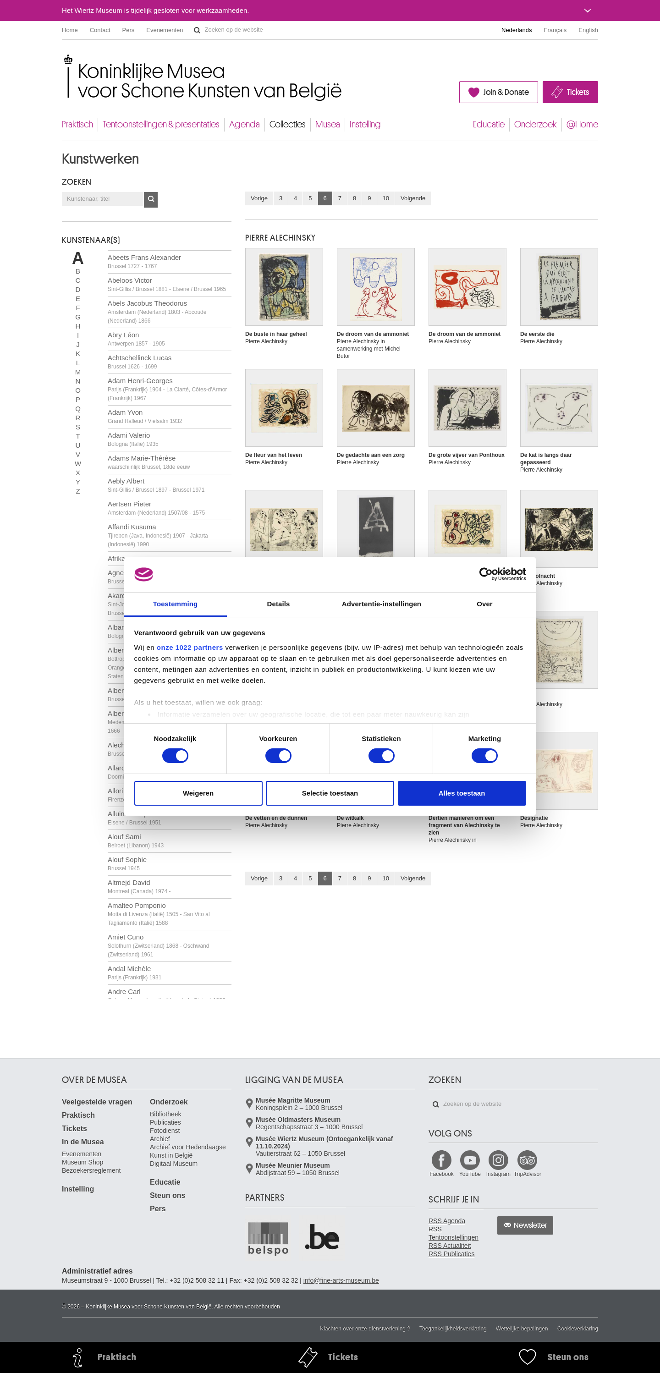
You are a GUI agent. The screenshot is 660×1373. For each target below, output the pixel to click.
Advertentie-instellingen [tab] (381, 604)
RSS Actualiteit (450, 1245)
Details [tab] (278, 604)
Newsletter (530, 1225)
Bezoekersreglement (91, 1170)
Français (555, 30)
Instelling (365, 124)
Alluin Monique (134, 818)
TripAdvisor (527, 1174)
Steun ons (167, 1195)
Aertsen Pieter (156, 508)
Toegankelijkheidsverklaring (453, 1328)
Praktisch (77, 124)
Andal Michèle (134, 973)
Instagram (498, 1174)
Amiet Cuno (158, 945)
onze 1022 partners (190, 647)
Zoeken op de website (197, 30)
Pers (128, 30)
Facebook (441, 1174)
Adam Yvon (145, 416)
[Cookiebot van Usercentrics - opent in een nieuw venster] (486, 574)
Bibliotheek (166, 1114)
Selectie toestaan (330, 793)
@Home (582, 124)
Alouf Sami (136, 841)
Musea (327, 124)
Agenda (244, 124)
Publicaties (165, 1122)
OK (151, 200)
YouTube (470, 1174)
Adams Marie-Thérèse (149, 462)
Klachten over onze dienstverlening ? (365, 1328)
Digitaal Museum (174, 1163)
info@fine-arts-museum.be (341, 1280)
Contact (100, 30)
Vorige (259, 198)
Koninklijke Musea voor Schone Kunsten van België (64, 59)
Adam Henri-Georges (167, 389)
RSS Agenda (447, 1221)
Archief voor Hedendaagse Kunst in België (188, 1151)
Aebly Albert (156, 485)
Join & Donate (506, 92)
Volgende (413, 198)
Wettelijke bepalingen (522, 1328)
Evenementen (164, 30)
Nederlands (516, 30)
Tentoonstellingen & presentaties (161, 124)
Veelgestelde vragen (97, 1102)
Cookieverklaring (577, 1328)
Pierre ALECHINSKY (280, 238)
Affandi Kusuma (158, 535)
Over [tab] (485, 604)
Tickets (578, 92)
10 (386, 198)
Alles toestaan (462, 793)
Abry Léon (136, 339)
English (588, 30)
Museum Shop (82, 1162)
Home (70, 30)
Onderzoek (535, 124)
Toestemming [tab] (175, 604)
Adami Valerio (133, 439)
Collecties (288, 124)
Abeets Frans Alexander (144, 261)
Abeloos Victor (167, 284)
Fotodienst (165, 1130)
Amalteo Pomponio (159, 913)
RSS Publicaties (451, 1254)
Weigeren (198, 793)
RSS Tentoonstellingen (453, 1233)
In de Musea (83, 1142)
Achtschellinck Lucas (139, 362)
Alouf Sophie (127, 864)
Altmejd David (139, 887)
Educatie (489, 124)
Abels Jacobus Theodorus (157, 311)
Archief (160, 1138)
